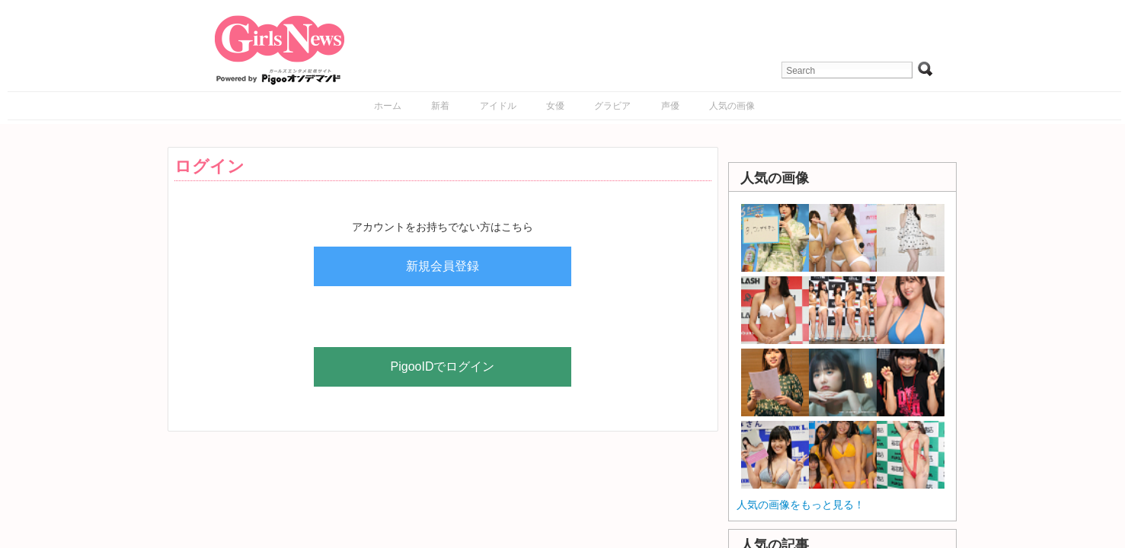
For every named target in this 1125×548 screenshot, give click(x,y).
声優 (670, 105)
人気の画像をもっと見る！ (801, 505)
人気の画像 (732, 105)
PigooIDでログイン (443, 366)
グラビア (612, 105)
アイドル (498, 105)
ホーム (387, 105)
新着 (440, 105)
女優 (555, 105)
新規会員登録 (442, 266)
